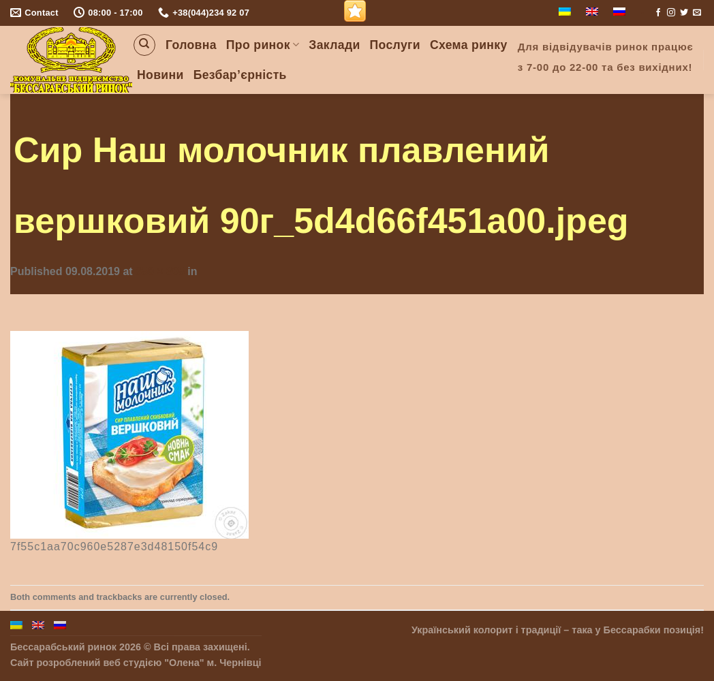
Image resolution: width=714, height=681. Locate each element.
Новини (160, 75)
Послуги (395, 45)
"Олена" (184, 662)
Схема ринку (469, 45)
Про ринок (262, 45)
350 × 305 (160, 271)
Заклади (334, 45)
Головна (191, 45)
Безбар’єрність (240, 75)
